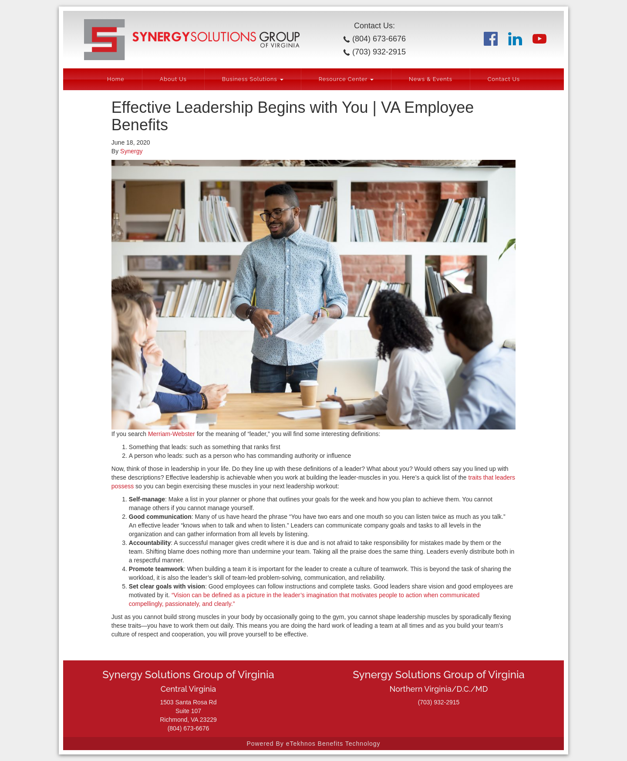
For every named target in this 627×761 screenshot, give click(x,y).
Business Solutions (252, 79)
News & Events (430, 79)
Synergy (131, 151)
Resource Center (346, 79)
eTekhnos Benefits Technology (333, 743)
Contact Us (504, 79)
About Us (173, 79)
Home (116, 79)
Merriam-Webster (171, 433)
